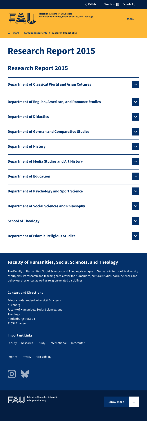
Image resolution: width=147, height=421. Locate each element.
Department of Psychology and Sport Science (45, 191)
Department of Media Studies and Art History (45, 161)
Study (41, 343)
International (58, 343)
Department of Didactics (28, 116)
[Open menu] (133, 19)
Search (129, 4)
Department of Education (29, 176)
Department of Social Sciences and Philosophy (46, 206)
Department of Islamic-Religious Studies (41, 236)
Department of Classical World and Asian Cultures (49, 84)
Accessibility (43, 357)
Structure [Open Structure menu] (111, 4)
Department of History (27, 146)
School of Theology (23, 221)
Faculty (12, 343)
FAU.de (90, 4)
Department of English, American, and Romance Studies (54, 102)
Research (27, 343)
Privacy (26, 357)
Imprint (12, 357)
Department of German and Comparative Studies (48, 131)
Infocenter (78, 343)
